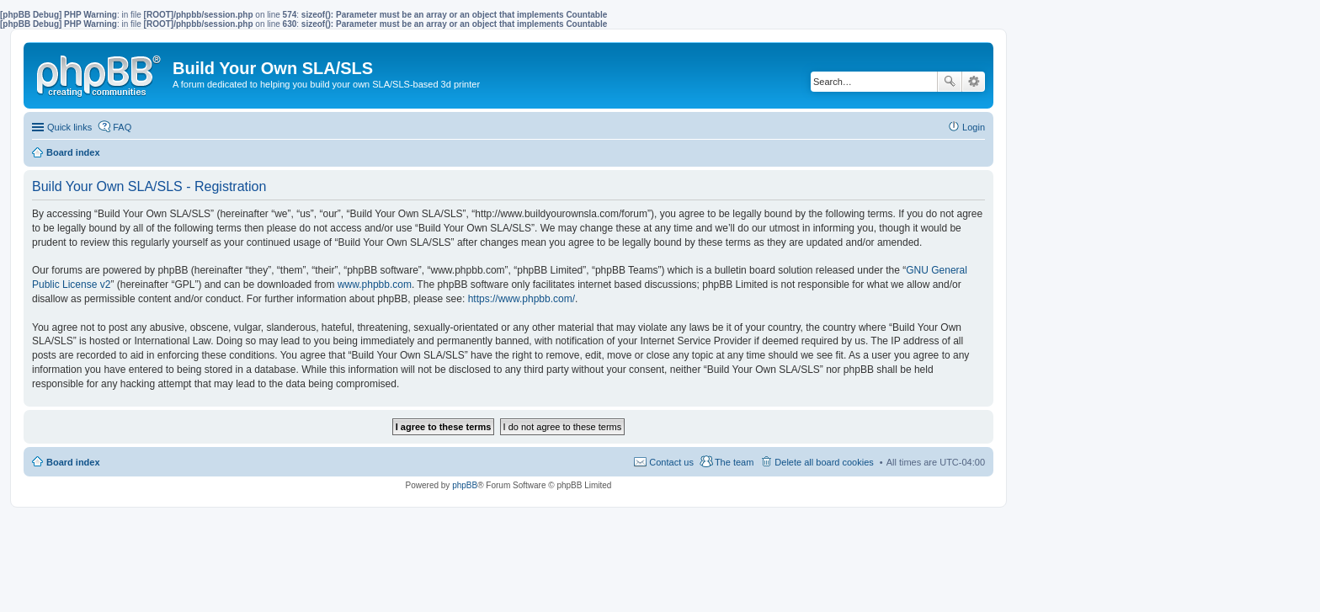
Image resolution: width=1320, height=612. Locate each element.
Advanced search (973, 82)
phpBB (464, 485)
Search (949, 82)
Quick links (69, 127)
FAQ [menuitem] (122, 127)
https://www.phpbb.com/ (521, 299)
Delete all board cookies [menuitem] (823, 462)
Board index (73, 462)
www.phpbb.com (375, 284)
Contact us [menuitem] (671, 462)
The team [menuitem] (734, 462)
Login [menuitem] (973, 127)
